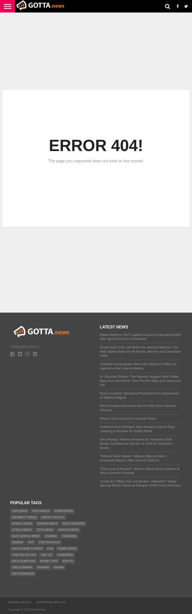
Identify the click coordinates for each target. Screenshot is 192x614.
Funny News (67, 548)
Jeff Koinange (23, 573)
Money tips (49, 561)
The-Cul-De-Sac (24, 554)
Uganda (51, 536)
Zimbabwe (65, 554)
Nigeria (17, 542)
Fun (50, 548)
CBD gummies (22, 567)
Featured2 (41, 511)
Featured (20, 511)
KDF (31, 542)
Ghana (59, 567)
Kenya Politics (53, 517)
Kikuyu (67, 561)
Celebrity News (24, 517)
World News (22, 523)
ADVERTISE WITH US (51, 602)
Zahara (43, 567)
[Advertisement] (96, 51)
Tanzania (69, 536)
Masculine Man (24, 561)
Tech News (45, 529)
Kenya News (63, 511)
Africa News (22, 529)
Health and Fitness (27, 548)
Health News (68, 529)
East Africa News (26, 536)
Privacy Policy (19, 602)
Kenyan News (47, 523)
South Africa (49, 542)
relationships (73, 523)
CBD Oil (46, 554)
